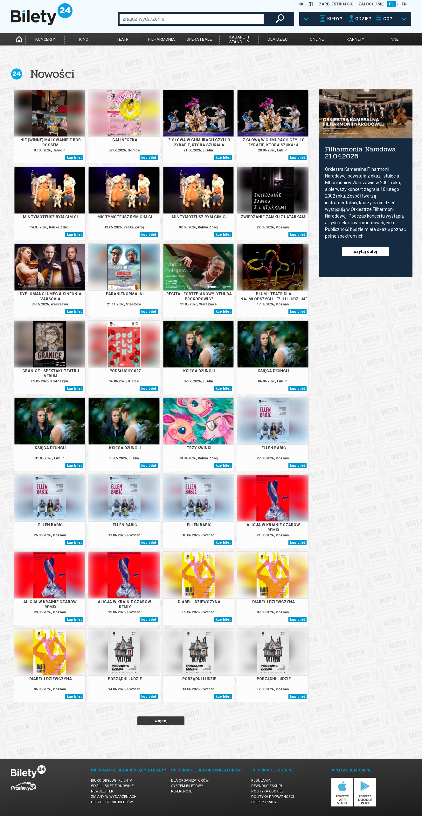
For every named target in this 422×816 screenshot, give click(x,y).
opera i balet (200, 39)
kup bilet (74, 158)
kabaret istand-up (239, 39)
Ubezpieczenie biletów (112, 802)
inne (394, 39)
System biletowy (187, 786)
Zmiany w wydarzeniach (113, 797)
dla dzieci (277, 39)
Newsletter (102, 791)
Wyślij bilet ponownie (112, 786)
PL (391, 4)
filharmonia (161, 39)
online (317, 39)
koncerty (45, 39)
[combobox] (192, 19)
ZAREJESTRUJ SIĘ (336, 4)
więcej (161, 720)
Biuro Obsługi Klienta (111, 780)
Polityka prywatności (272, 797)
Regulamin (261, 780)
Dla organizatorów (190, 780)
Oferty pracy (264, 802)
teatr (122, 39)
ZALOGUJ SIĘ (371, 4)
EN (404, 4)
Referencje (181, 791)
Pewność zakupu (267, 786)
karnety (355, 39)
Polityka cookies (267, 791)
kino (83, 39)
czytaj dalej (365, 251)
